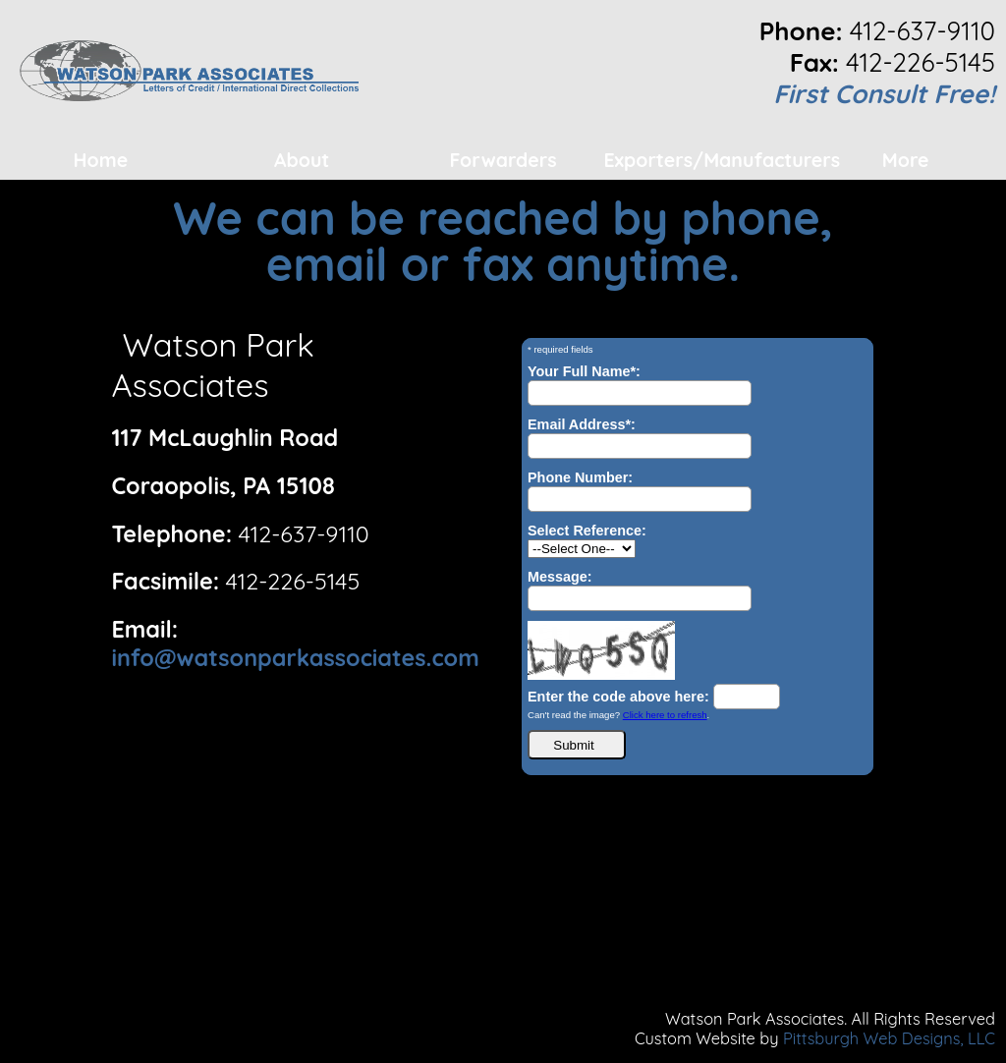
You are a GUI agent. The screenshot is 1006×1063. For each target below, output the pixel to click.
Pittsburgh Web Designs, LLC (889, 1038)
